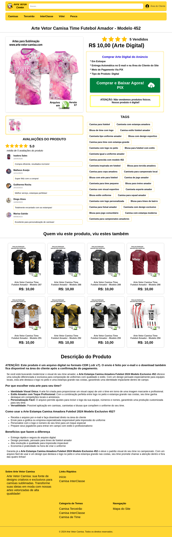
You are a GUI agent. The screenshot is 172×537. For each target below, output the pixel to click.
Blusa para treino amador (138, 183)
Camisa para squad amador (132, 195)
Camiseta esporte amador (139, 189)
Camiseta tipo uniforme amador (105, 136)
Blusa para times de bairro (144, 201)
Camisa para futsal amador (103, 207)
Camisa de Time (69, 517)
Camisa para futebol (99, 124)
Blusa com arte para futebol (103, 177)
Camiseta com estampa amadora (133, 124)
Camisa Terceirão (70, 508)
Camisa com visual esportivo (104, 189)
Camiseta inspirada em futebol (105, 166)
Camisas (13, 16)
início (62, 477)
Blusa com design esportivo (142, 136)
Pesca (73, 16)
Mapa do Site (121, 508)
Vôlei (62, 16)
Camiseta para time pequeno (104, 183)
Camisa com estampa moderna (141, 213)
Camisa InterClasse (72, 481)
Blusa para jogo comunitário (103, 213)
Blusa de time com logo (101, 130)
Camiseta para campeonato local (140, 171)
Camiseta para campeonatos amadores (109, 219)
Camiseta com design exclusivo (140, 207)
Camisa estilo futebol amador (135, 130)
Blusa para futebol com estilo (140, 148)
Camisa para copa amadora (103, 171)
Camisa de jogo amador (136, 177)
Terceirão (29, 16)
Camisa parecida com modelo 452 (106, 160)
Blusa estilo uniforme (100, 195)
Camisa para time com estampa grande (109, 142)
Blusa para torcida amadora (141, 166)
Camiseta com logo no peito (103, 148)
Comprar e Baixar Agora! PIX (125, 85)
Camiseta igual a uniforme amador (106, 154)
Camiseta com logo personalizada (106, 201)
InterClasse (46, 16)
